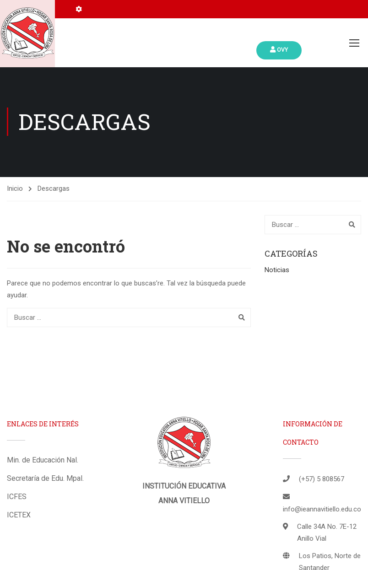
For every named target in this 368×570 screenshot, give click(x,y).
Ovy (279, 49)
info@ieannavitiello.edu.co (322, 510)
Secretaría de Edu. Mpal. (45, 479)
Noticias (277, 271)
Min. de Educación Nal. (42, 461)
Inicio (15, 189)
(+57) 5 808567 (321, 480)
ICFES (17, 497)
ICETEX (19, 515)
